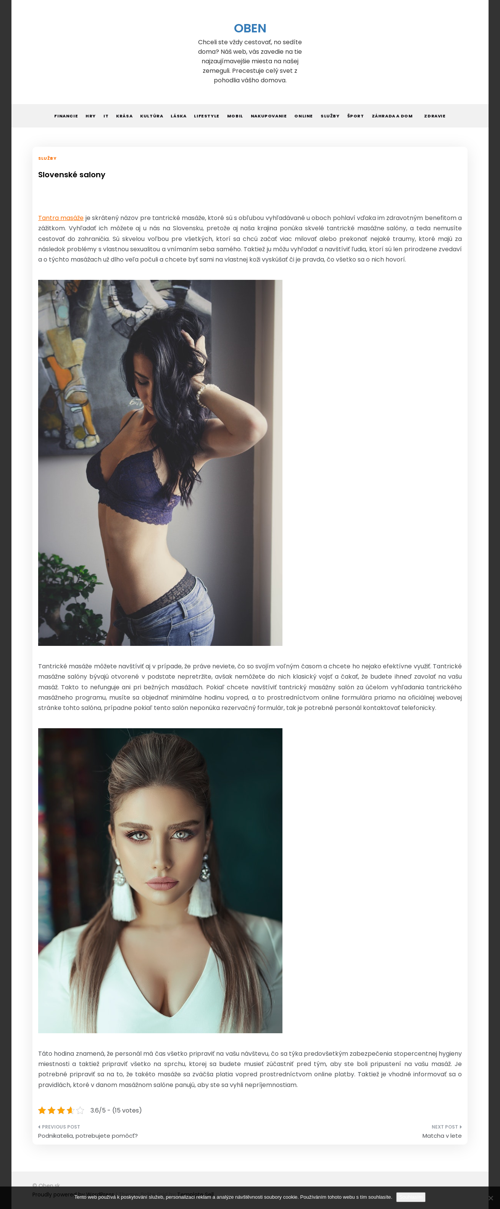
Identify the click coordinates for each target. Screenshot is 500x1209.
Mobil (235, 116)
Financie (66, 116)
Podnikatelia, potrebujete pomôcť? (88, 1136)
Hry (90, 116)
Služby (330, 116)
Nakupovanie (269, 116)
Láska (178, 116)
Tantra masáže (61, 218)
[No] (490, 1198)
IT (105, 116)
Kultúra (151, 116)
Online (303, 116)
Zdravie (434, 116)
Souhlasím (411, 1197)
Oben (250, 28)
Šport (355, 116)
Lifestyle (206, 116)
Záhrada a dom (392, 116)
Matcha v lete (442, 1136)
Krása (124, 116)
